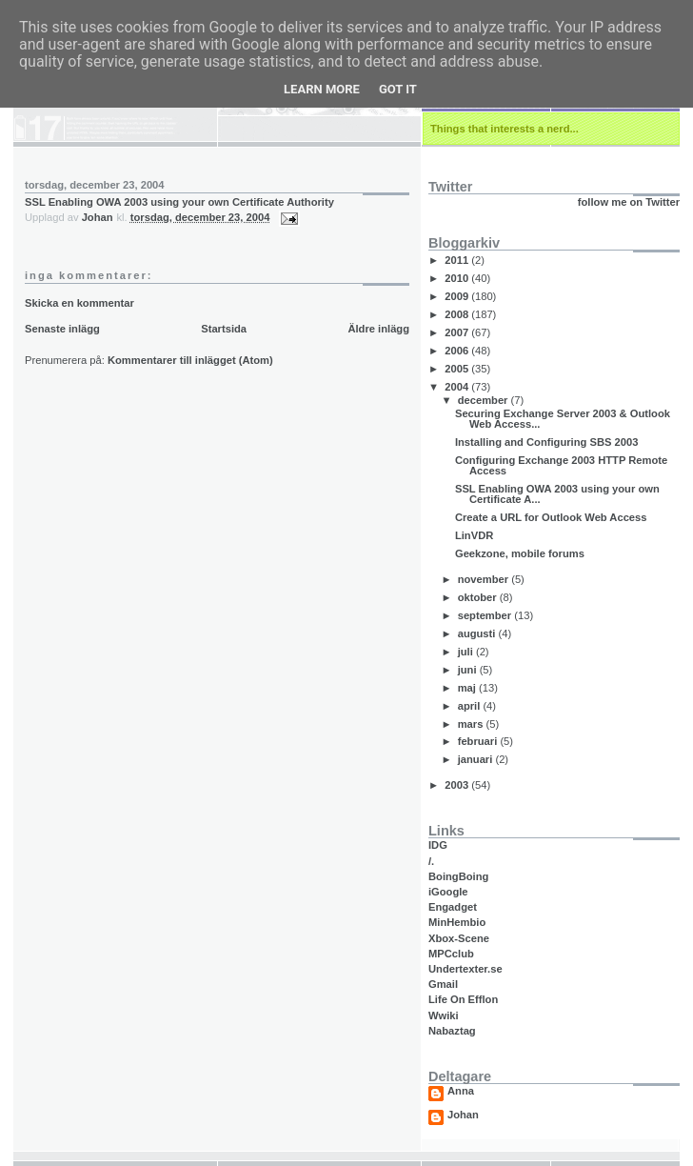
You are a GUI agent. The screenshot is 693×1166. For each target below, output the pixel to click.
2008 (458, 314)
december (484, 400)
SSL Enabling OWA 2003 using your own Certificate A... (557, 494)
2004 (458, 386)
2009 (458, 296)
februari (479, 741)
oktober (479, 597)
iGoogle (448, 891)
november (485, 579)
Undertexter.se (465, 969)
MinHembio (456, 922)
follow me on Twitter (629, 202)
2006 (458, 350)
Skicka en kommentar (79, 303)
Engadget (452, 907)
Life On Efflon (463, 999)
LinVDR (474, 535)
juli (467, 651)
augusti (478, 633)
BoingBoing (458, 876)
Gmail (443, 984)
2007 (458, 332)
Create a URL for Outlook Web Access (551, 517)
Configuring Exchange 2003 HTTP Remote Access (561, 465)
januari (477, 759)
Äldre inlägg (378, 328)
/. (431, 861)
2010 (458, 278)
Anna (460, 1091)
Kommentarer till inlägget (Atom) (190, 360)
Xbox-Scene (458, 938)
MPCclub (451, 953)
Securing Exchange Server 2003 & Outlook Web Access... (562, 419)
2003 (458, 785)
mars (472, 724)
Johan (463, 1115)
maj (468, 688)
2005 (458, 368)
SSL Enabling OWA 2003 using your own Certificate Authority (179, 202)
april (471, 706)
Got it (398, 89)
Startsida (224, 328)
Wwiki (443, 1015)
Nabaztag (452, 1030)
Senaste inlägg (62, 328)
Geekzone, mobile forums (519, 553)
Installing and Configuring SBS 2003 (546, 442)
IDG (437, 845)
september (486, 615)
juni (469, 669)
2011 (458, 260)
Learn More (322, 89)
